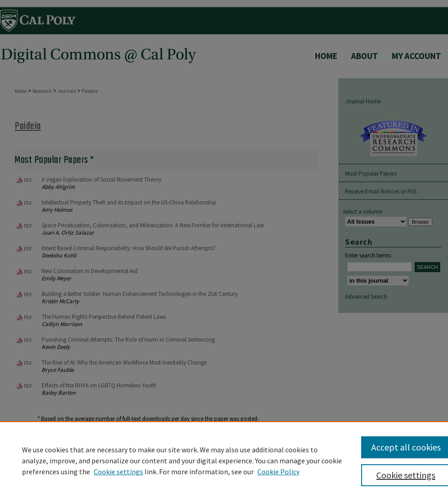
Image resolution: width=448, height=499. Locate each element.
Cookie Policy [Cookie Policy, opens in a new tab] (278, 471)
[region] (224, 460)
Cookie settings (118, 471)
